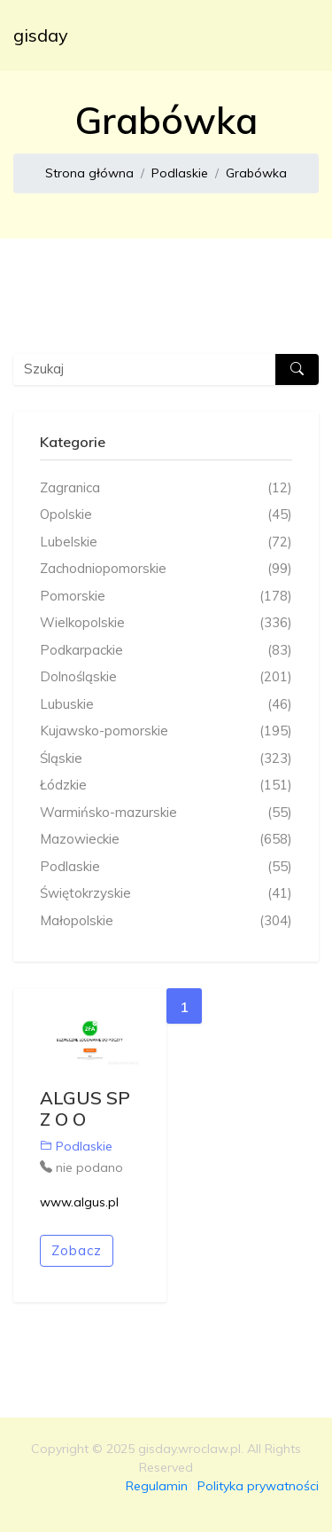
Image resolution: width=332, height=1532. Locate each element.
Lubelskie (166, 542)
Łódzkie (166, 785)
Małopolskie (166, 921)
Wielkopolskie (166, 623)
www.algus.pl (79, 1202)
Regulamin (157, 1486)
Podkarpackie (166, 650)
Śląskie (166, 759)
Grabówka (256, 173)
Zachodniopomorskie (166, 569)
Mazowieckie (166, 839)
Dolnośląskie (166, 677)
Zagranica (166, 488)
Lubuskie (166, 705)
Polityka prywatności (258, 1486)
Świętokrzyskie (166, 894)
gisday (40, 35)
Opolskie (166, 515)
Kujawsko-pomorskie (166, 731)
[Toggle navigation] (294, 35)
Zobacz (76, 1250)
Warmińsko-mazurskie (166, 813)
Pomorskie (166, 596)
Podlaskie (179, 173)
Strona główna (89, 173)
